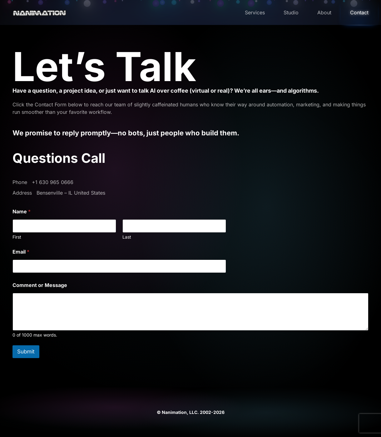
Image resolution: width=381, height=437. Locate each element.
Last (126, 237)
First (16, 237)
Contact (359, 12)
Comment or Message (39, 285)
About (324, 12)
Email (20, 252)
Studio (291, 12)
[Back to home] (41, 12)
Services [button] (255, 12)
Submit (26, 351)
